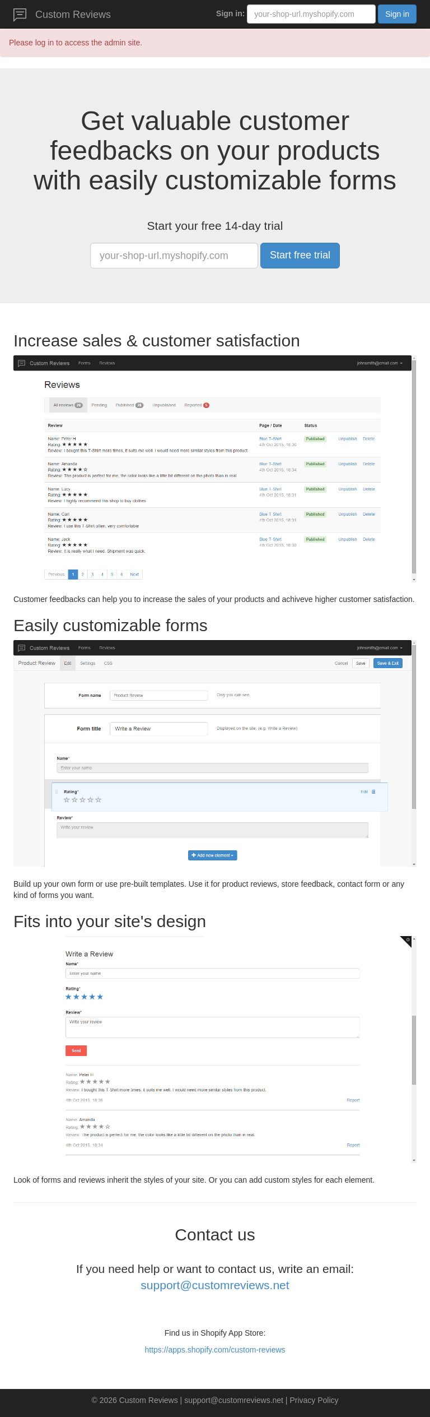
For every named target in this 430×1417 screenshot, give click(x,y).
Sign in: (230, 13)
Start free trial (300, 255)
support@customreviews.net (215, 1285)
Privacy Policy (313, 1400)
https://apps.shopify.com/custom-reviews (214, 1349)
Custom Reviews (62, 15)
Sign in (397, 14)
